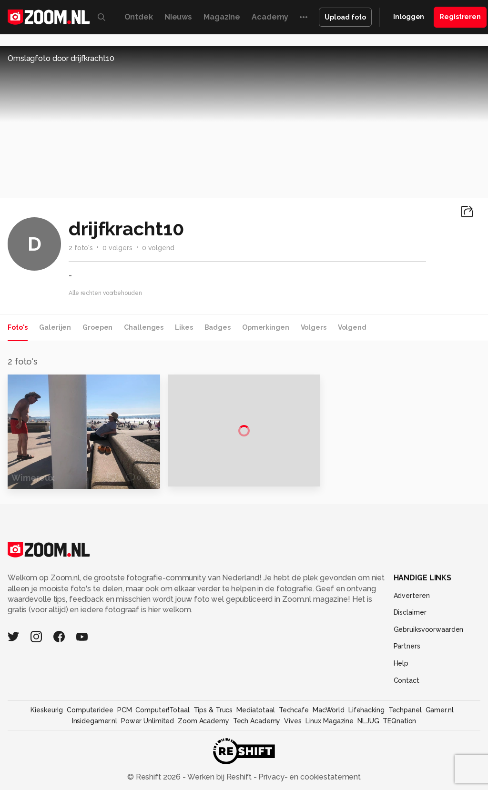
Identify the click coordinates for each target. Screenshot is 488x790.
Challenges (143, 327)
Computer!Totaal (162, 710)
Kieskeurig (46, 710)
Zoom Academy (203, 721)
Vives (292, 721)
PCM (124, 710)
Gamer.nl (440, 710)
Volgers (313, 327)
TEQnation (399, 721)
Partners (407, 646)
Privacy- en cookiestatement (308, 776)
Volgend (352, 327)
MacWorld (329, 710)
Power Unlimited (147, 721)
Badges (217, 327)
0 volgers (117, 248)
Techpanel (405, 710)
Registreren (460, 16)
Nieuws (178, 16)
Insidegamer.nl (94, 721)
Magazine (221, 16)
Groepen (97, 327)
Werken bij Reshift (220, 776)
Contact (406, 680)
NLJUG (368, 721)
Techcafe (294, 710)
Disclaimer (410, 612)
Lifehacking (366, 710)
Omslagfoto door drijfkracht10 (61, 58)
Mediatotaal (255, 710)
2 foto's (81, 248)
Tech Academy (257, 721)
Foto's (18, 327)
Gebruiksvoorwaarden (429, 629)
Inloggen (408, 16)
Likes (184, 327)
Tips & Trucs (213, 710)
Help (401, 663)
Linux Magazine (329, 721)
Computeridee (90, 710)
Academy (270, 16)
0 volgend (158, 248)
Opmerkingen (265, 327)
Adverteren (412, 595)
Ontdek (138, 16)
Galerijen (55, 327)
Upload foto (345, 17)
